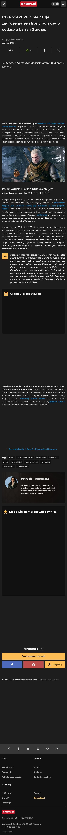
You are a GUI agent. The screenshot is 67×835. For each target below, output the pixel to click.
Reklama (38, 772)
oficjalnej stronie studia (32, 398)
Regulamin (7, 772)
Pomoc (37, 767)
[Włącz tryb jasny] (55, 4)
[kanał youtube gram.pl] (29, 749)
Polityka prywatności (12, 777)
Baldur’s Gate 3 (56, 401)
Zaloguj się (57, 664)
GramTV (6, 797)
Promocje (6, 802)
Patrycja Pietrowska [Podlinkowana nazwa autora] (35, 478)
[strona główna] (28, 4)
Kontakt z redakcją (42, 777)
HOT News (7, 793)
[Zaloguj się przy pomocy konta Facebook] (12, 664)
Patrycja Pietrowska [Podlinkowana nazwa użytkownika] (12, 39)
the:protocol (39, 797)
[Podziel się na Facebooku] (45, 50)
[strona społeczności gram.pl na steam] (48, 749)
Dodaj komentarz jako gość (33, 656)
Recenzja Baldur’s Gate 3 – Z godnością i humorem (33, 449)
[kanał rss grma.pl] (57, 749)
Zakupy (37, 793)
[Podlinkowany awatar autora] (11, 482)
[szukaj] (3, 4)
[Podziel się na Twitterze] (58, 50)
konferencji (42, 214)
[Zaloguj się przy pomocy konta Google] (33, 664)
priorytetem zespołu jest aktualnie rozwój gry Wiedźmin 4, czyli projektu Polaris (33, 205)
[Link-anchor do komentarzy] (11, 50)
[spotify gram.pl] (38, 749)
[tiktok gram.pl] (9, 749)
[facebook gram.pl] (19, 749)
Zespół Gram (8, 767)
